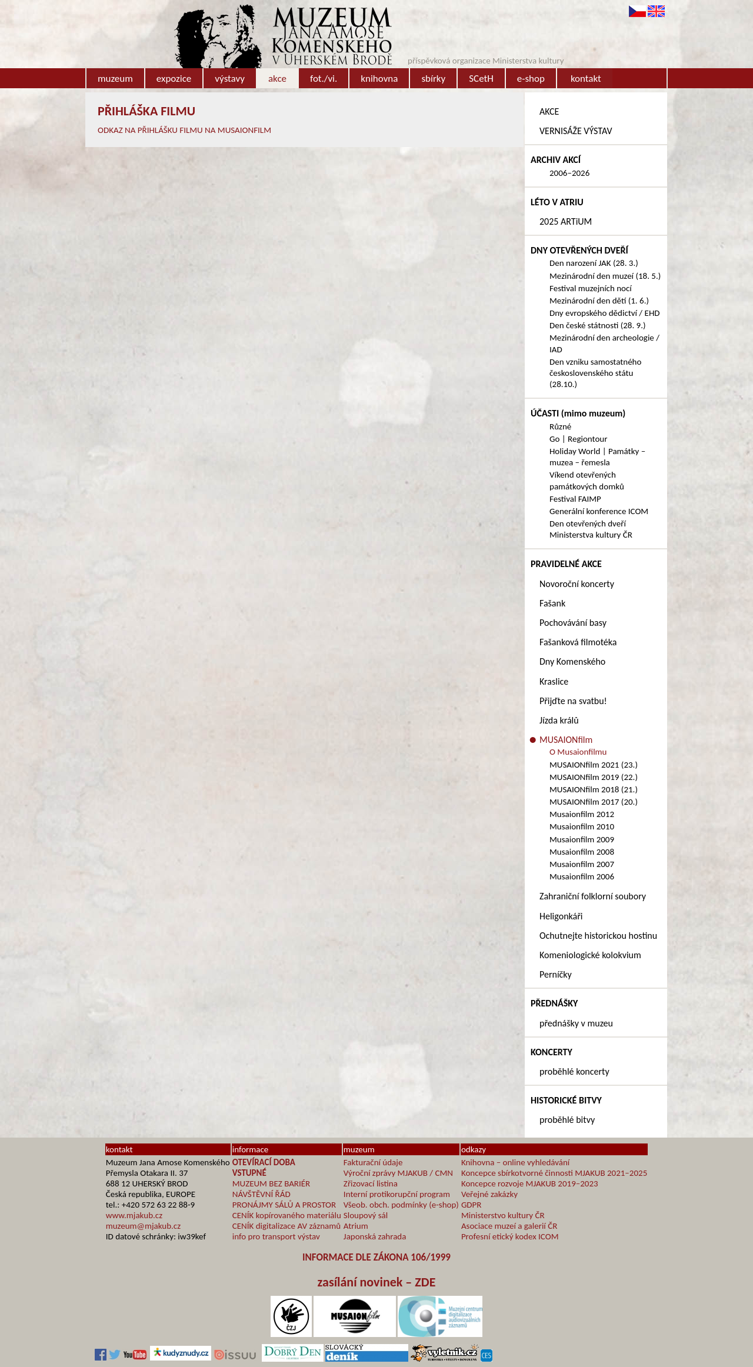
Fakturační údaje (373, 1162)
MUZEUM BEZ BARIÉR (271, 1183)
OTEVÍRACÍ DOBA (263, 1162)
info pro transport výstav (276, 1236)
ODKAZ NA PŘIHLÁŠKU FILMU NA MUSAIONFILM (184, 130)
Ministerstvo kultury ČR (503, 1215)
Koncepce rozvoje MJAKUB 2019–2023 (529, 1183)
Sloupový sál (366, 1215)
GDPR (471, 1204)
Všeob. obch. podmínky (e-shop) (401, 1204)
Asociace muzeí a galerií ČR (509, 1226)
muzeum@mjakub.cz (143, 1226)
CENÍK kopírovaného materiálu (286, 1215)
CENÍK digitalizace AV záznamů (286, 1226)
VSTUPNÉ (249, 1173)
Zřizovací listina (371, 1183)
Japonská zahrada (375, 1236)
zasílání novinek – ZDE (377, 1282)
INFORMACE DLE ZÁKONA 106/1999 (376, 1257)
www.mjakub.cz (134, 1215)
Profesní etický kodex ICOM (510, 1236)
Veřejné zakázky (489, 1194)
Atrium (356, 1226)
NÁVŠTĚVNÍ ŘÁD (261, 1194)
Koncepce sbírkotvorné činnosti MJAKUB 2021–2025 (554, 1173)
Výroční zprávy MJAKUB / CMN (398, 1173)
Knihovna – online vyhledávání (515, 1162)
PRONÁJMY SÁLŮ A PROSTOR (284, 1204)
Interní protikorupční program (397, 1194)
